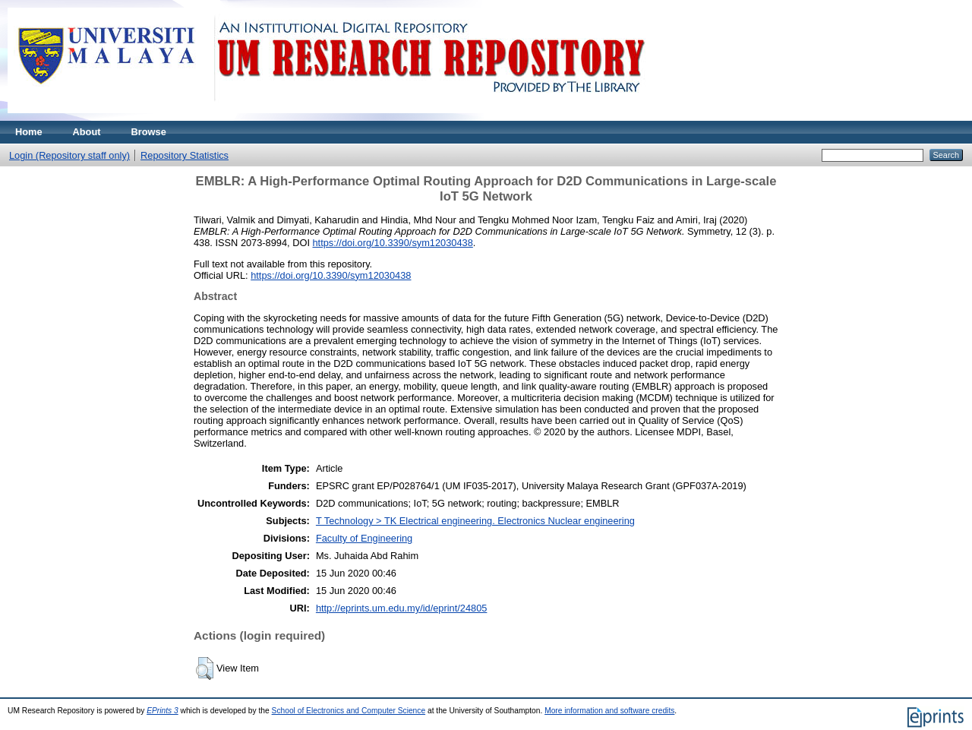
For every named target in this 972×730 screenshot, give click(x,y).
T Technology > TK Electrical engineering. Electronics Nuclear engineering (475, 520)
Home (29, 131)
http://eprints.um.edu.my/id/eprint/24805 (402, 608)
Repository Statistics (184, 155)
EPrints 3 (162, 710)
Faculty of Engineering (364, 538)
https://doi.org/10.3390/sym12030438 (393, 242)
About (87, 131)
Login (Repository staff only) (69, 155)
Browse (148, 131)
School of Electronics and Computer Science (349, 710)
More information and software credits (609, 710)
